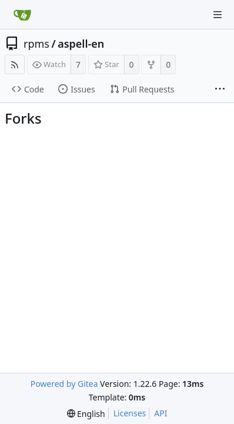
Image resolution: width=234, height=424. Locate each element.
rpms (36, 43)
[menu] (86, 413)
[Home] (22, 14)
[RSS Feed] (15, 64)
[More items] (219, 89)
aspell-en (81, 43)
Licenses (129, 413)
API (160, 413)
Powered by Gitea (64, 383)
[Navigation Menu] (217, 14)
